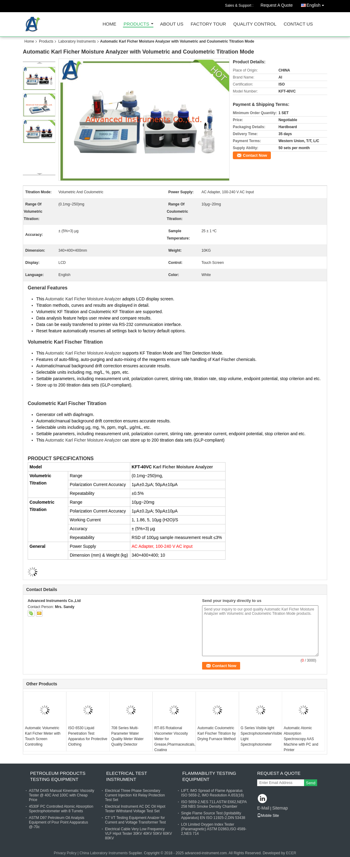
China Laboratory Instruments (103, 853)
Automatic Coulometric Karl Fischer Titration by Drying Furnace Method (217, 733)
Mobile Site (268, 815)
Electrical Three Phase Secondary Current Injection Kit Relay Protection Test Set (135, 795)
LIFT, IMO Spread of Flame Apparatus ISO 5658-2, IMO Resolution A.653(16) (212, 793)
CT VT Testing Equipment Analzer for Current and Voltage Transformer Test (135, 820)
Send (310, 783)
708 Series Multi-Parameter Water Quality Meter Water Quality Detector (127, 736)
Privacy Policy (65, 853)
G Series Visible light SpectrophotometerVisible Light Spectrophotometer (261, 736)
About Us (171, 24)
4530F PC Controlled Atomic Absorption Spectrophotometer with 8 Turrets (61, 808)
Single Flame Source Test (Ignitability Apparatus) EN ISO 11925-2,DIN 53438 (213, 815)
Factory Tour (208, 24)
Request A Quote (277, 5)
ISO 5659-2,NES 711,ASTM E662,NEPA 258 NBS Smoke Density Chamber (214, 804)
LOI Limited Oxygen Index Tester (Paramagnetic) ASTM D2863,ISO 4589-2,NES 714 (214, 829)
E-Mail (263, 808)
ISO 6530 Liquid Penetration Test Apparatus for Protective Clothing (87, 736)
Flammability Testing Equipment (209, 776)
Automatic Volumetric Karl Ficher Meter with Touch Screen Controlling (43, 736)
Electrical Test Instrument (126, 776)
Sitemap (280, 808)
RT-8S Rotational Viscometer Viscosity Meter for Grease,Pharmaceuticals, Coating (174, 739)
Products (136, 24)
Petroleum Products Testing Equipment (58, 776)
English (316, 4)
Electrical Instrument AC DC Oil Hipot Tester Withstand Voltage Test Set (135, 808)
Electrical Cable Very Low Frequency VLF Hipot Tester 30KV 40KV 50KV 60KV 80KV (138, 833)
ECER (291, 853)
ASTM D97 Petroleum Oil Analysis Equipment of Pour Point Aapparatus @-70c (58, 822)
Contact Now (255, 155)
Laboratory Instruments (77, 41)
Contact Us (298, 24)
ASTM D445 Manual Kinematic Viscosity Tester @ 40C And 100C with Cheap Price (61, 795)
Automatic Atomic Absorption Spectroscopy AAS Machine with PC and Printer (301, 739)
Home (109, 24)
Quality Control (254, 24)
